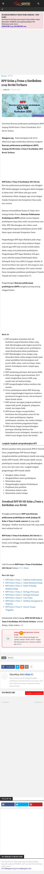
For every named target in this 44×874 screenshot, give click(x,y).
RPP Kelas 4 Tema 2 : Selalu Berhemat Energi (23, 583)
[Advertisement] (22, 50)
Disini (26, 568)
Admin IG (28, 674)
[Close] (42, 14)
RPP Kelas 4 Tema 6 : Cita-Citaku (19, 598)
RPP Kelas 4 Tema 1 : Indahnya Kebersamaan (23, 580)
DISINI (19, 644)
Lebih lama (38, 702)
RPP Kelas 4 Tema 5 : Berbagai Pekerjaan (22, 595)
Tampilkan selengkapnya (34, 693)
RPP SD (10, 76)
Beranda (3, 76)
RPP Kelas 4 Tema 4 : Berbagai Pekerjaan (22, 592)
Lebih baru (5, 702)
